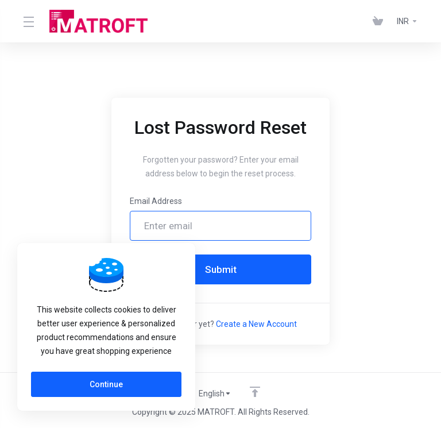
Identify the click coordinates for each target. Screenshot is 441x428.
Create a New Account (256, 324)
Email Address (156, 201)
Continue (106, 384)
